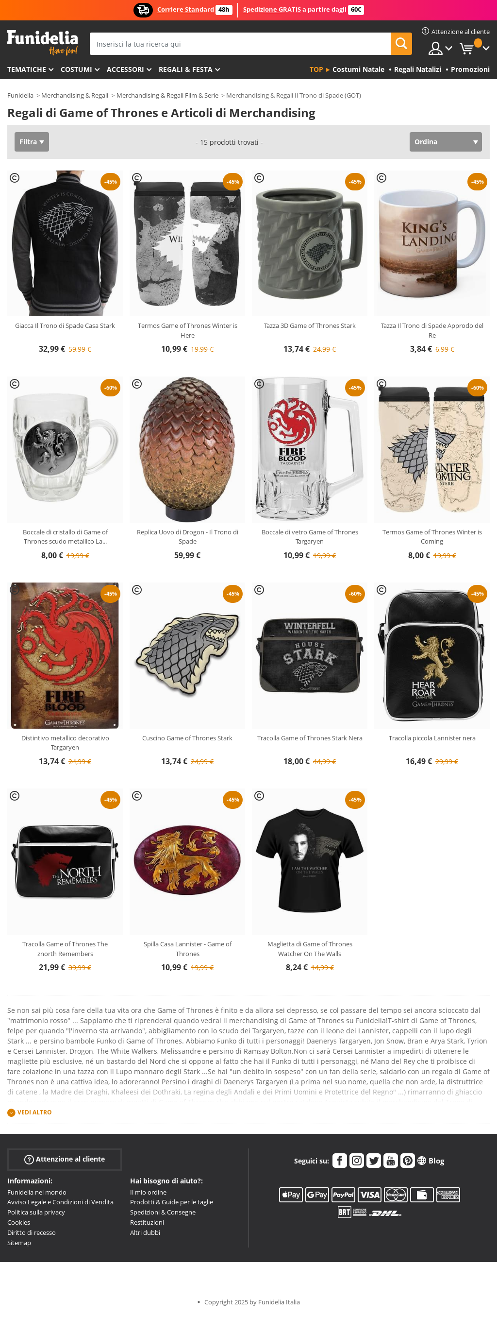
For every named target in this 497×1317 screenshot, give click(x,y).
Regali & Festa (186, 69)
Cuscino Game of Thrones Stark (187, 738)
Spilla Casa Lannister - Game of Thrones (188, 949)
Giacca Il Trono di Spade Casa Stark (65, 325)
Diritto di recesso (31, 1232)
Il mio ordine (148, 1192)
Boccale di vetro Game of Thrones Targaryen (310, 537)
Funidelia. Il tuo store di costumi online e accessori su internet (42, 43)
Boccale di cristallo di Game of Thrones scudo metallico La (65, 537)
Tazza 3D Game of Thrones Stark (310, 325)
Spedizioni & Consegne (163, 1212)
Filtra (28, 141)
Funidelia (20, 95)
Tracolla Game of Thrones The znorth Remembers (65, 949)
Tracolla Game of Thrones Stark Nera (310, 738)
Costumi (76, 69)
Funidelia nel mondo (36, 1192)
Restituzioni (147, 1222)
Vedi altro (34, 1112)
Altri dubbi (145, 1232)
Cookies (18, 1222)
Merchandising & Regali (74, 95)
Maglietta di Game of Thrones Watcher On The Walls (309, 949)
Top (316, 69)
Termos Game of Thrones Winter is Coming (432, 537)
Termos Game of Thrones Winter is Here (187, 330)
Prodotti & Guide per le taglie (171, 1201)
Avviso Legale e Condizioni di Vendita (60, 1201)
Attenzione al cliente (64, 1159)
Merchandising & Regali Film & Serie (167, 95)
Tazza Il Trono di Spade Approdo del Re (432, 330)
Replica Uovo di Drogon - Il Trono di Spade (187, 537)
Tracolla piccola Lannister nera (432, 738)
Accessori (125, 69)
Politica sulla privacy (36, 1212)
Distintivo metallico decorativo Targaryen (65, 743)
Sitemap (19, 1242)
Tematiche (26, 69)
